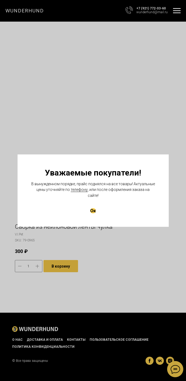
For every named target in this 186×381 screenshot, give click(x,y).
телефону (79, 189)
